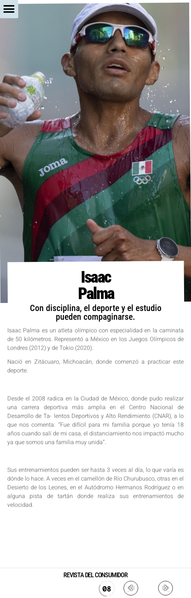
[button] (9, 9)
